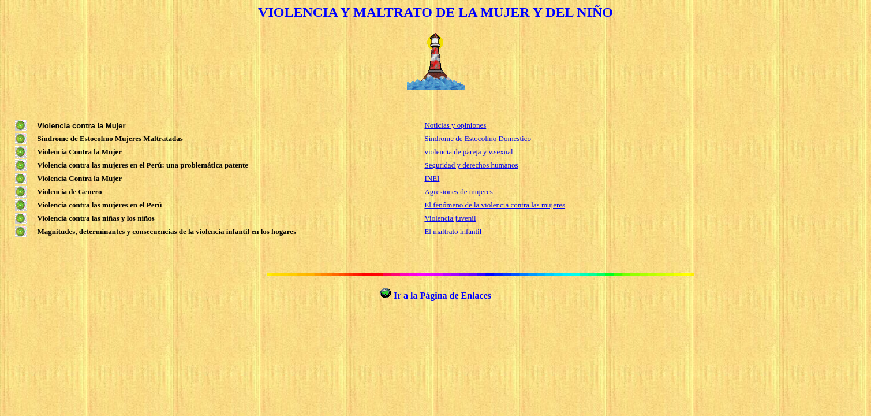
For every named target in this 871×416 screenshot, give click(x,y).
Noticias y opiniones (455, 125)
